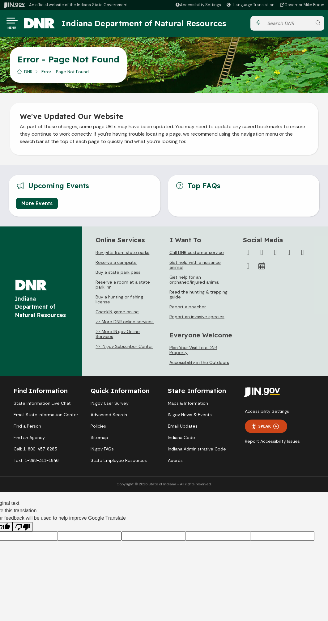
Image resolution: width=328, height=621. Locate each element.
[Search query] (288, 25)
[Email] (248, 268)
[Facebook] (248, 255)
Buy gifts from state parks (122, 255)
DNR (28, 74)
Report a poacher (187, 309)
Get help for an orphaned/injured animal (194, 282)
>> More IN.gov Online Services (118, 336)
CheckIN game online (117, 314)
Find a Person (27, 428)
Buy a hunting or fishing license (119, 302)
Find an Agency (29, 440)
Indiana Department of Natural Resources (150, 24)
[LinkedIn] (302, 255)
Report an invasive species (196, 319)
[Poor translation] (22, 529)
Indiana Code (181, 440)
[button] (198, 5)
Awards (175, 463)
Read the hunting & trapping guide (198, 297)
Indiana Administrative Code (197, 451)
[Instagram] (275, 255)
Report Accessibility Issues (272, 443)
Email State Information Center (46, 417)
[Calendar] (261, 268)
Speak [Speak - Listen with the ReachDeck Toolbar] (265, 429)
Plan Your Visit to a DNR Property (193, 352)
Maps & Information (188, 405)
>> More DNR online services (125, 324)
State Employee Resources (119, 463)
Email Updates (183, 428)
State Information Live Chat (42, 405)
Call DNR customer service (196, 255)
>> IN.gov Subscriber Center (124, 349)
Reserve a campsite (116, 265)
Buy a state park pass (118, 274)
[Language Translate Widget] (251, 5)
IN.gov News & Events (190, 417)
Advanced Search (109, 417)
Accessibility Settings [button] (267, 413)
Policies (98, 428)
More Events (37, 206)
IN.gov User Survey (110, 405)
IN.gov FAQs (102, 451)
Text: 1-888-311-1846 (36, 463)
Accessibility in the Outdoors (199, 365)
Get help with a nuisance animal (195, 267)
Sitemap (99, 440)
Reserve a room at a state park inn (123, 287)
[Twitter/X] (261, 255)
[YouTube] (289, 255)
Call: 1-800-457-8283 (35, 451)
